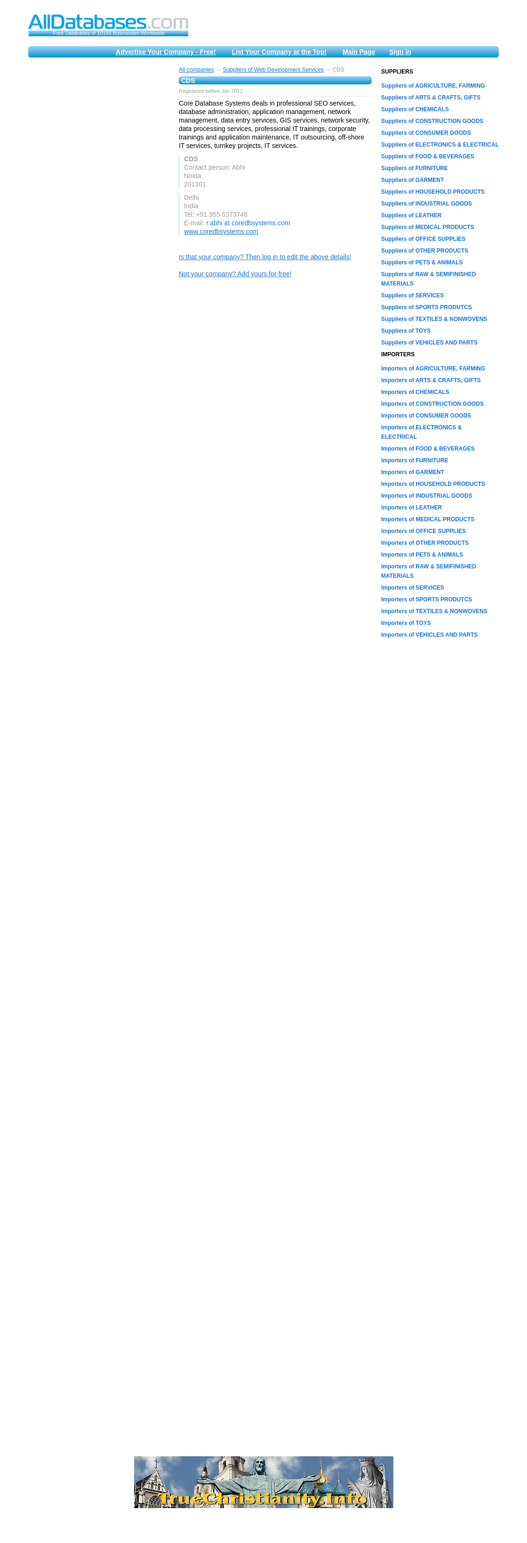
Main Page (359, 52)
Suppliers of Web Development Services (273, 69)
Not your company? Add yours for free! (235, 274)
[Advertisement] (98, 208)
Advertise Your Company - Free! (166, 52)
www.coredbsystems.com (221, 231)
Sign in (400, 52)
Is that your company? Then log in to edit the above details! (265, 257)
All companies (196, 69)
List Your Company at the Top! (279, 52)
